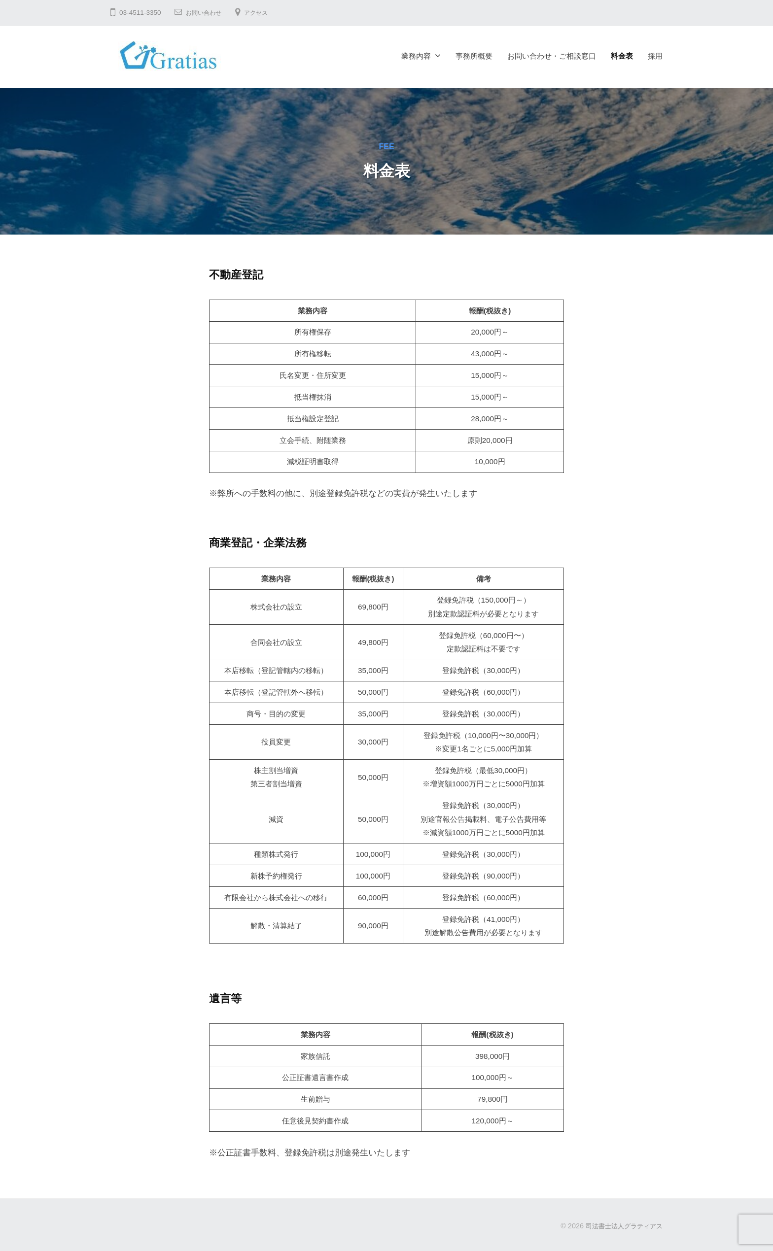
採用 (655, 56)
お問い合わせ (206, 12)
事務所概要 (474, 56)
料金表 (622, 56)
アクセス (264, 12)
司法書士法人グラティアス (621, 1226)
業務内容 (416, 56)
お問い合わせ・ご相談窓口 (551, 56)
